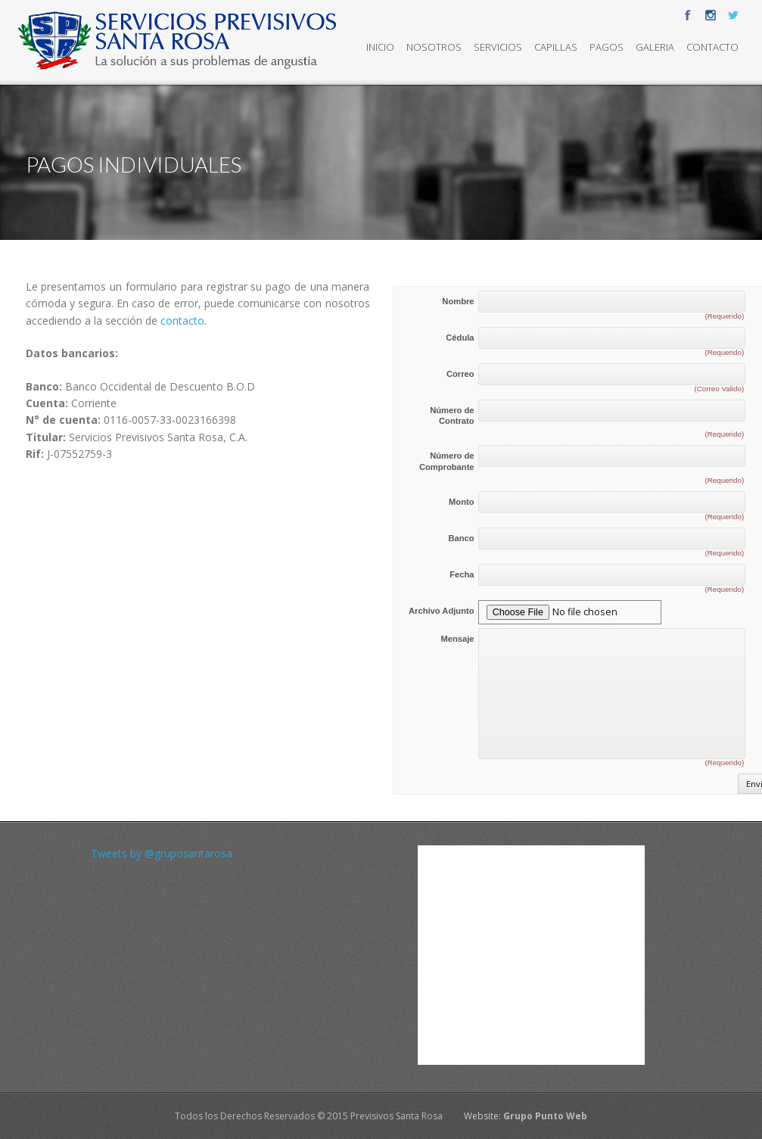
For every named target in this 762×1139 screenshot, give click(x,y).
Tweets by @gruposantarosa (161, 853)
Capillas (555, 47)
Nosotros (434, 47)
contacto (182, 320)
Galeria (655, 47)
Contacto (712, 47)
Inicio (380, 47)
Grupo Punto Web (545, 1115)
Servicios (498, 47)
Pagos (606, 47)
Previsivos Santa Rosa (396, 1115)
